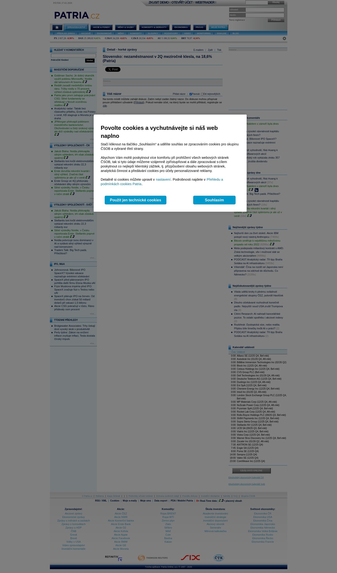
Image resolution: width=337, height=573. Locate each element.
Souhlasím (214, 200)
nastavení (163, 179)
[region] (170, 163)
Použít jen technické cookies (135, 200)
